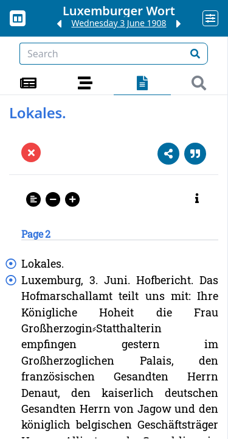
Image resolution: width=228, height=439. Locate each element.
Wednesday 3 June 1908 (118, 23)
